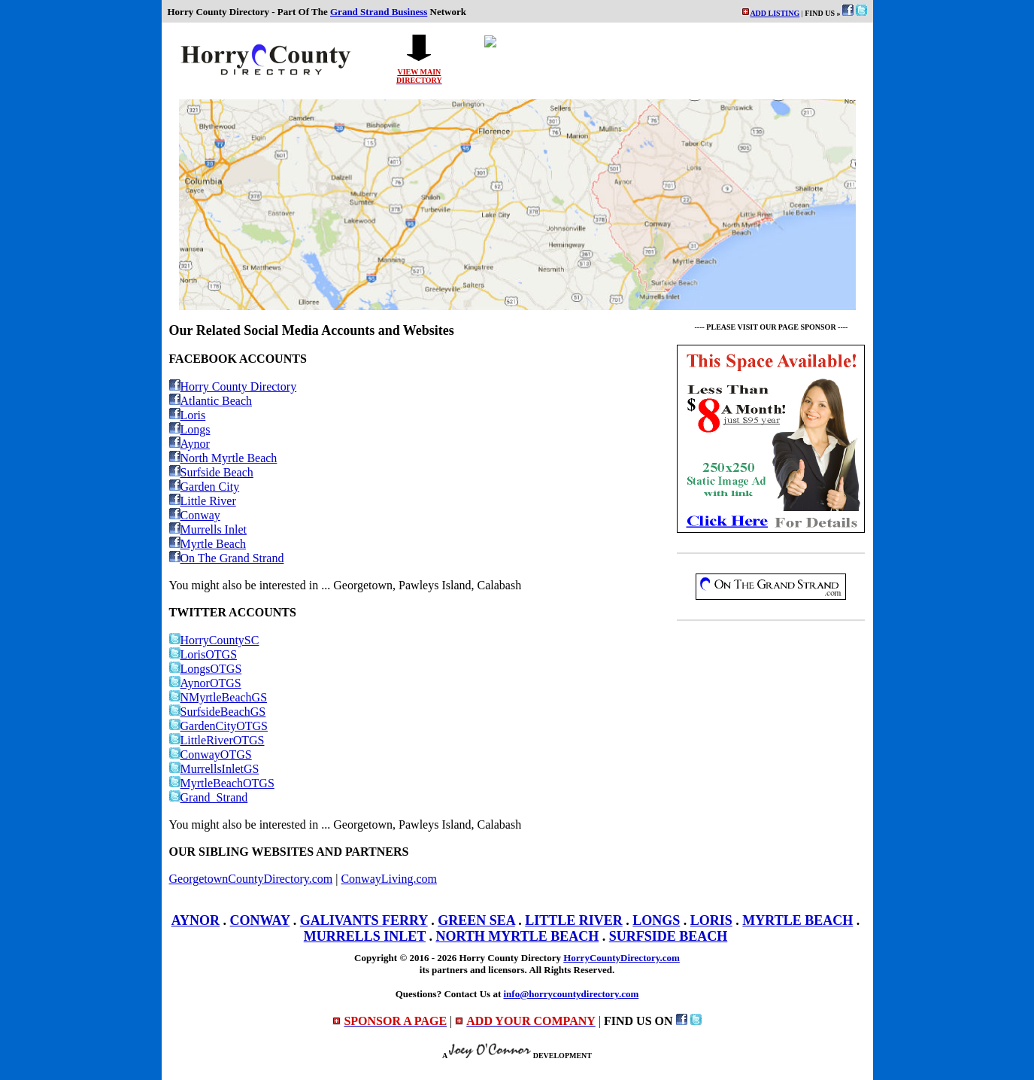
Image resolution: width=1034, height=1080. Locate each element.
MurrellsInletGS (214, 768)
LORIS (711, 920)
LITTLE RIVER (574, 920)
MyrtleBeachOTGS (221, 783)
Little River (202, 500)
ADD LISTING (774, 13)
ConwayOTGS (210, 754)
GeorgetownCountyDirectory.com (251, 878)
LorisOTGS (203, 654)
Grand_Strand (208, 797)
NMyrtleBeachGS (218, 697)
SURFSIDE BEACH (668, 936)
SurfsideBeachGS (217, 711)
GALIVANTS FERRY (364, 920)
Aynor (189, 443)
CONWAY (260, 920)
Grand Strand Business (378, 11)
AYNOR (195, 920)
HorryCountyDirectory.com (621, 957)
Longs (190, 429)
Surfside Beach (211, 472)
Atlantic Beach (211, 400)
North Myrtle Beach (223, 458)
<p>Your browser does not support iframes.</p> (666, 59)
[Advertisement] (771, 734)
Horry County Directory (233, 386)
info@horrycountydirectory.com (570, 993)
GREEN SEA (476, 920)
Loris (187, 415)
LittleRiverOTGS (217, 740)
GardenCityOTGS (218, 725)
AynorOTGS (205, 683)
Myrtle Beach (208, 543)
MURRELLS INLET (365, 936)
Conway (194, 515)
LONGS (656, 920)
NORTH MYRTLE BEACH (517, 936)
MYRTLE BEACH (797, 920)
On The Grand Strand (226, 558)
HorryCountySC (214, 640)
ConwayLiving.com (389, 878)
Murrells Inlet (208, 529)
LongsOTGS (205, 668)
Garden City (204, 486)
